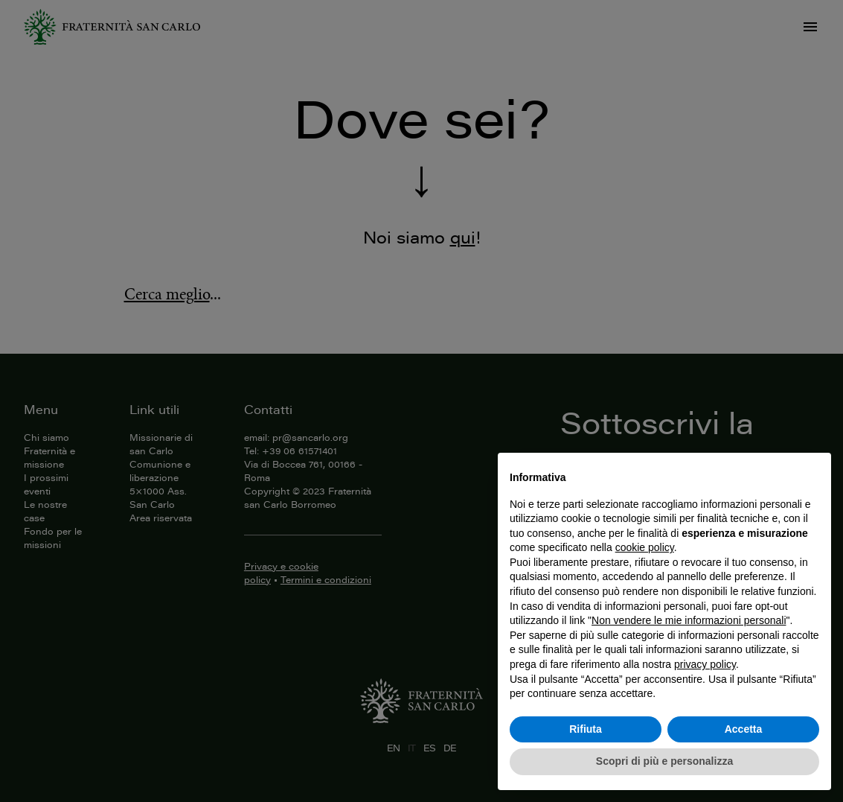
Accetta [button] (744, 729)
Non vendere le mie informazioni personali (689, 620)
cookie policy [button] (644, 547)
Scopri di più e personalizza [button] (664, 761)
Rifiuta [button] (585, 729)
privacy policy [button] (705, 664)
